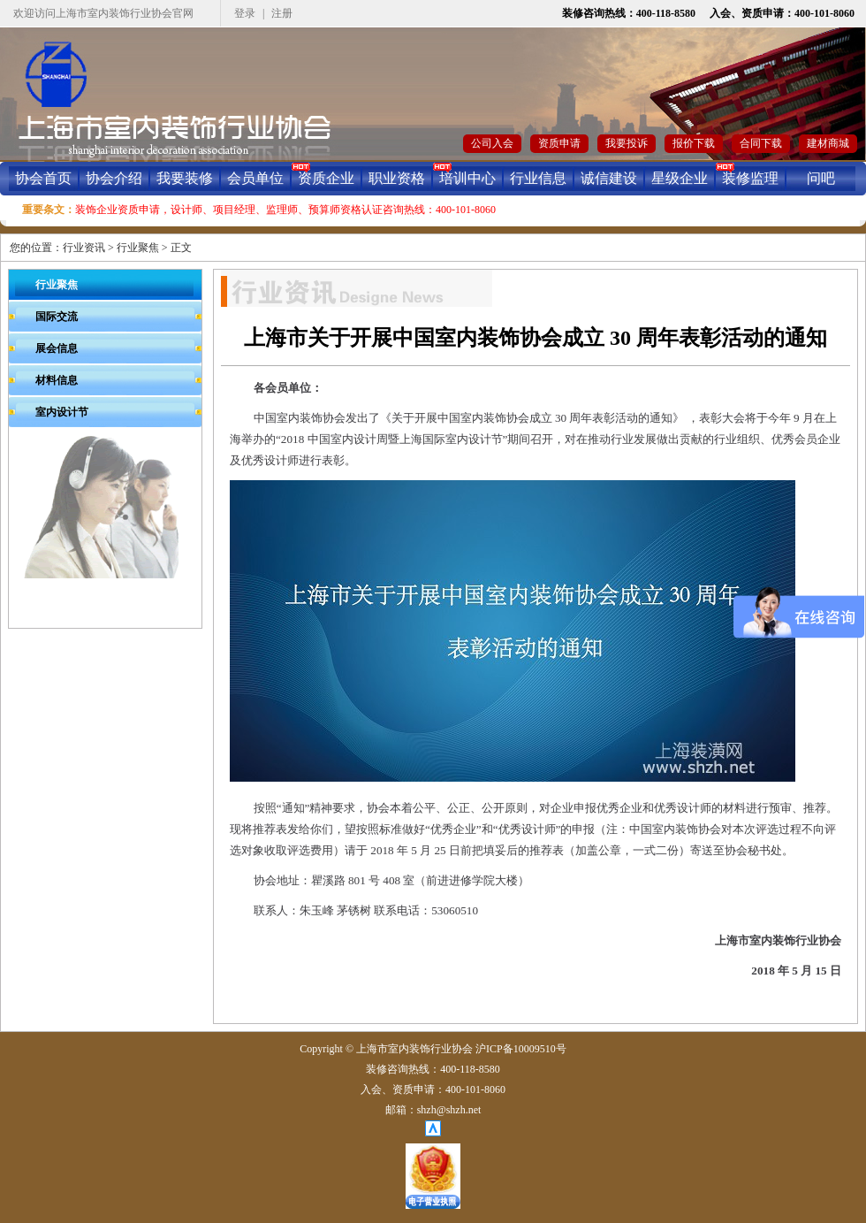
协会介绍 (114, 178)
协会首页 (43, 178)
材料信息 (56, 380)
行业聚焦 (138, 247)
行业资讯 (84, 247)
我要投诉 (626, 143)
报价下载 (693, 143)
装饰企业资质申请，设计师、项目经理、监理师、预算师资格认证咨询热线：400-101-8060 (285, 209)
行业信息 (538, 178)
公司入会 (492, 143)
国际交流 (56, 316)
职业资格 (396, 178)
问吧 (821, 178)
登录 (244, 13)
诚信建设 (609, 178)
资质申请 (559, 143)
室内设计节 (61, 412)
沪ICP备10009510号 (520, 1049)
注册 (281, 13)
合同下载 (761, 143)
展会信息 (56, 348)
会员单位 (255, 178)
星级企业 (679, 178)
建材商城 (828, 143)
